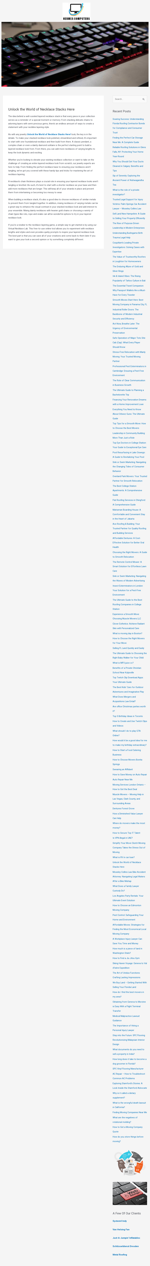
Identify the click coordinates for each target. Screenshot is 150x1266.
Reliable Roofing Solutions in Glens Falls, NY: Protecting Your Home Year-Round (129, 151)
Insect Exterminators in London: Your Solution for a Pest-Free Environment (128, 581)
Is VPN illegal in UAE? (123, 822)
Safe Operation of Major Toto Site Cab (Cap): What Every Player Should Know (129, 340)
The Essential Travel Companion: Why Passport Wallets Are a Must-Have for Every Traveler (129, 285)
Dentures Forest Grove (123, 793)
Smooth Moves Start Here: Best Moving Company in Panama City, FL (129, 299)
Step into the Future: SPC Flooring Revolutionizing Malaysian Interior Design (129, 1018)
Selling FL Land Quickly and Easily (128, 638)
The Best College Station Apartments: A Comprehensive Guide (127, 484)
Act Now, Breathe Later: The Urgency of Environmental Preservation (126, 327)
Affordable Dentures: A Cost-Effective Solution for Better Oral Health (128, 535)
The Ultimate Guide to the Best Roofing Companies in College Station (127, 595)
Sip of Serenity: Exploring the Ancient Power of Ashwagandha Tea (128, 178)
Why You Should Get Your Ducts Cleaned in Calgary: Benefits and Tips (128, 165)
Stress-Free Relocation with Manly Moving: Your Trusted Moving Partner (129, 354)
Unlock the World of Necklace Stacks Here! (49, 134)
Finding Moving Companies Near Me (130, 1089)
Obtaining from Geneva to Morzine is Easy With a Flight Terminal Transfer (129, 986)
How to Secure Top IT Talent (126, 817)
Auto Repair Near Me (123, 765)
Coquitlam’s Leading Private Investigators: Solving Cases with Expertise (128, 243)
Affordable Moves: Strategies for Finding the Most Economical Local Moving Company (129, 911)
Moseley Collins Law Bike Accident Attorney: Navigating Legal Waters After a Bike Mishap (129, 860)
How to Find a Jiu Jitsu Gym (126, 939)
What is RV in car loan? (124, 841)
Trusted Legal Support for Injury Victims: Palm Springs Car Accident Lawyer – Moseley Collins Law (130, 202)
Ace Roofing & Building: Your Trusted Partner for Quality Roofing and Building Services (129, 521)
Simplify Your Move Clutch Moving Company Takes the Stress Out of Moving (129, 832)
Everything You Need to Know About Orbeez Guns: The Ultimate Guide (129, 410)
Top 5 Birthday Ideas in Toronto (128, 704)
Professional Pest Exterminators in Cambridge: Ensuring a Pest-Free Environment (129, 368)
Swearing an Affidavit (123, 756)
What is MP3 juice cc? (123, 652)
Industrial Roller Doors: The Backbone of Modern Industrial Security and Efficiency (127, 313)
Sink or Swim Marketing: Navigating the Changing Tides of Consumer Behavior (129, 461)
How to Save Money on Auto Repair (130, 760)
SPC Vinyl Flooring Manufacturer (128, 1047)
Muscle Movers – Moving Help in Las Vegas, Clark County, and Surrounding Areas (128, 784)
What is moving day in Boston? (127, 623)
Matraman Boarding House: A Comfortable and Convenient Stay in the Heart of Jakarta (129, 507)
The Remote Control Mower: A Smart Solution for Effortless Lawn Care (129, 558)
